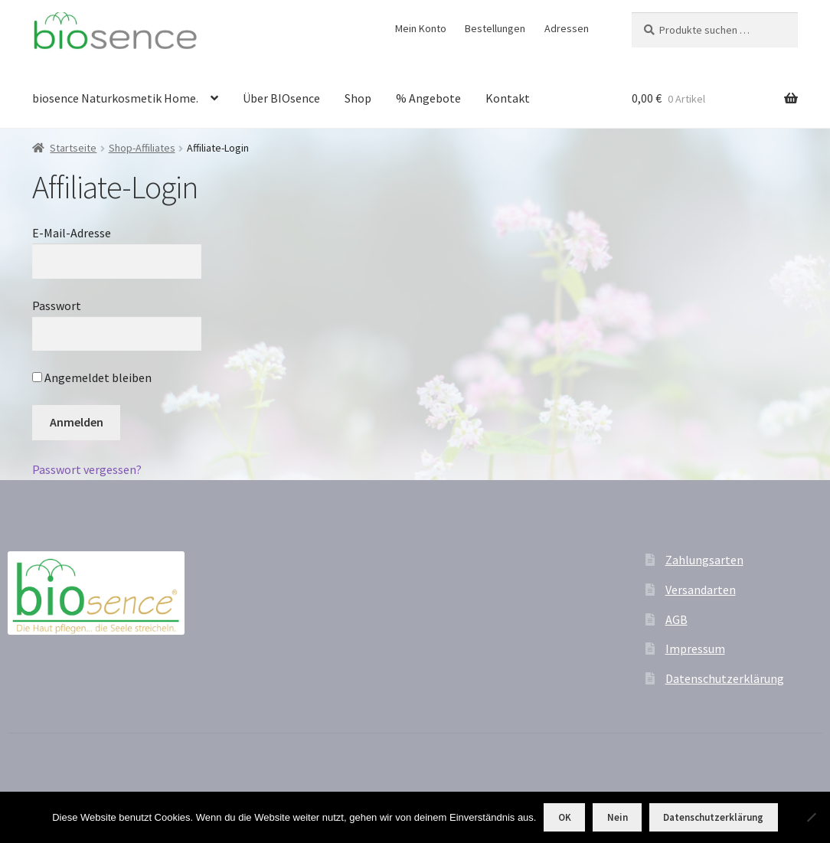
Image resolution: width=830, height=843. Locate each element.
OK (564, 817)
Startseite (73, 148)
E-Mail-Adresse (71, 232)
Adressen (566, 28)
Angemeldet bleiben (92, 377)
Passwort (56, 305)
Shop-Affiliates (142, 148)
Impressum (695, 648)
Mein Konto (420, 28)
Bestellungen (495, 28)
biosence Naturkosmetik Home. (115, 98)
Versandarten (700, 589)
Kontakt (507, 98)
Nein (617, 817)
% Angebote (428, 98)
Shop (358, 98)
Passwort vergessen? (87, 469)
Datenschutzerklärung (724, 678)
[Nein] (811, 817)
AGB (676, 619)
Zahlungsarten (704, 559)
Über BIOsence (281, 98)
